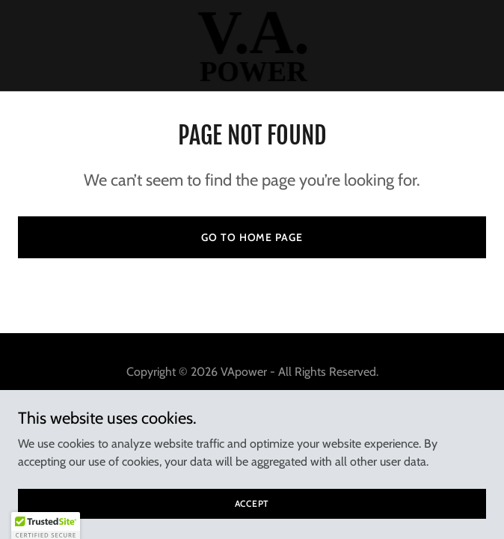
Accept (252, 503)
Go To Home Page (251, 237)
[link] (252, 45)
